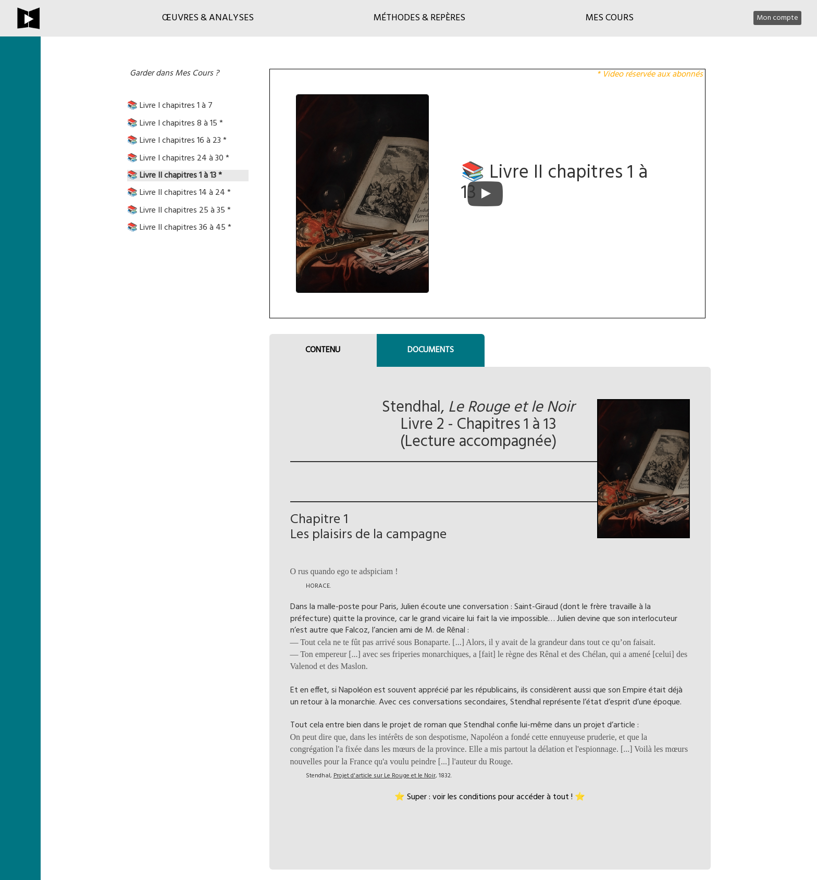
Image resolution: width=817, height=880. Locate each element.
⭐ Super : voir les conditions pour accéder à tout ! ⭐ (489, 797)
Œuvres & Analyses (208, 17)
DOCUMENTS (430, 350)
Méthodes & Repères (419, 17)
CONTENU (322, 350)
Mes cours (610, 17)
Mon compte (777, 18)
